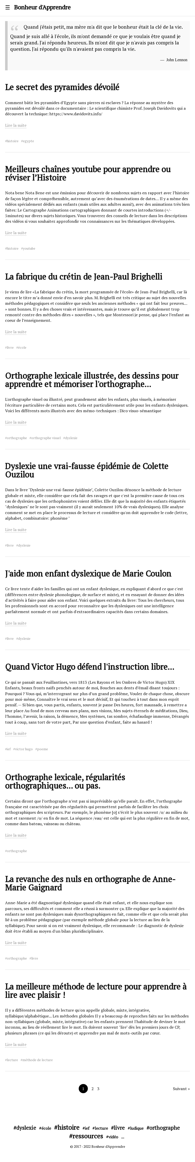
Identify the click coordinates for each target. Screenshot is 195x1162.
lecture (12, 1060)
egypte (28, 141)
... (122, 1137)
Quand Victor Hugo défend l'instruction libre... (89, 666)
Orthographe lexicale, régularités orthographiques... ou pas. (65, 781)
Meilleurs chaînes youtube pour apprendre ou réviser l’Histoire (88, 173)
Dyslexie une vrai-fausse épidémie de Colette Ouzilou (86, 470)
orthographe (17, 438)
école (22, 347)
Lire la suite (15, 125)
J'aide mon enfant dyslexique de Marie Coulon (88, 573)
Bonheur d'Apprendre (42, 7)
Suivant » (181, 1088)
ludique (136, 1128)
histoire (13, 141)
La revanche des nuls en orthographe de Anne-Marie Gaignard (90, 883)
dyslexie (71, 438)
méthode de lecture (37, 1060)
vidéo (113, 1137)
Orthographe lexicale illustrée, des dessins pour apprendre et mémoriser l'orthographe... (91, 379)
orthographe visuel (46, 438)
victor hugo (24, 749)
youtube (29, 248)
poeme (42, 749)
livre (10, 347)
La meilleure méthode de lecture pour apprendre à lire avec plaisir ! (96, 990)
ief (9, 749)
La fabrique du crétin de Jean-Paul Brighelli (83, 276)
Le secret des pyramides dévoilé (62, 87)
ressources (88, 1136)
